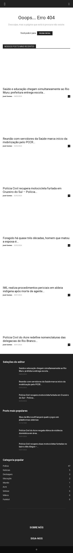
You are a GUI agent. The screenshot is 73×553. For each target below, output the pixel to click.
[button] (4, 4)
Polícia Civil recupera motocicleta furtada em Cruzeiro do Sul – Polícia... (32, 190)
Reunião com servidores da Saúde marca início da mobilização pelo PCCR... (35, 140)
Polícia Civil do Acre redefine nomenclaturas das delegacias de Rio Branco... (34, 339)
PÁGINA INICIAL (44, 33)
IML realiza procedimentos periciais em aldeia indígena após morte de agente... (33, 289)
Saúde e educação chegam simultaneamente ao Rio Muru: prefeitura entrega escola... (36, 90)
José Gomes (7, 96)
